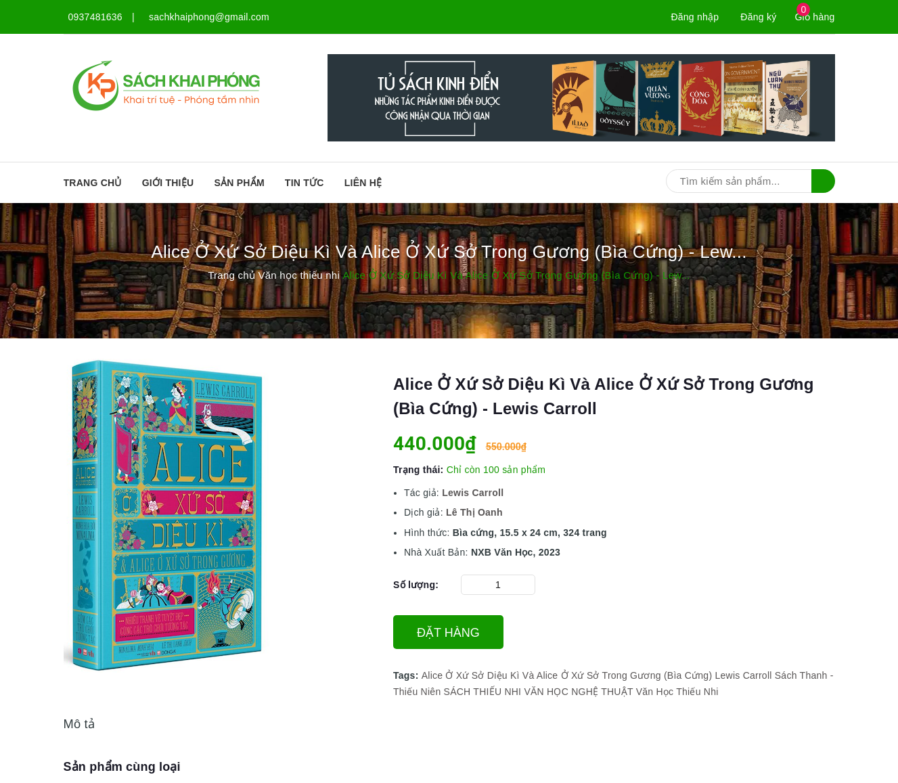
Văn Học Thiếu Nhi (677, 691)
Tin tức (304, 182)
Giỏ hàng (814, 17)
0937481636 (95, 17)
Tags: (407, 675)
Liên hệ (363, 182)
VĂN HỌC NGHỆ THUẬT (578, 691)
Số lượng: (416, 584)
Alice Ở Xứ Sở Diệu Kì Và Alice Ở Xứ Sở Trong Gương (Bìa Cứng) (567, 675)
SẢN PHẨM (239, 182)
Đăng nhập (695, 17)
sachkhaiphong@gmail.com (209, 17)
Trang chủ (93, 182)
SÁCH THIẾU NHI (483, 691)
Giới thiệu (168, 182)
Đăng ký (758, 17)
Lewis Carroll (743, 675)
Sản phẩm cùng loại (122, 767)
